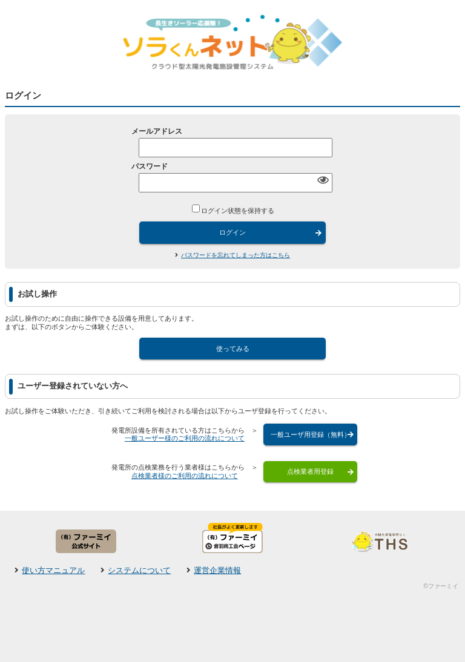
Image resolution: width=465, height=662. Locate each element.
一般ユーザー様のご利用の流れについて (185, 438)
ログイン (232, 232)
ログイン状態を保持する (237, 210)
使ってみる (232, 348)
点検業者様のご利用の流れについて (184, 475)
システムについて (139, 570)
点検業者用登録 (310, 471)
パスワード (149, 166)
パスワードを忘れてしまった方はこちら (235, 255)
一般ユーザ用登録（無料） (311, 434)
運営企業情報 (217, 570)
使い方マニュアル (53, 570)
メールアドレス (156, 131)
